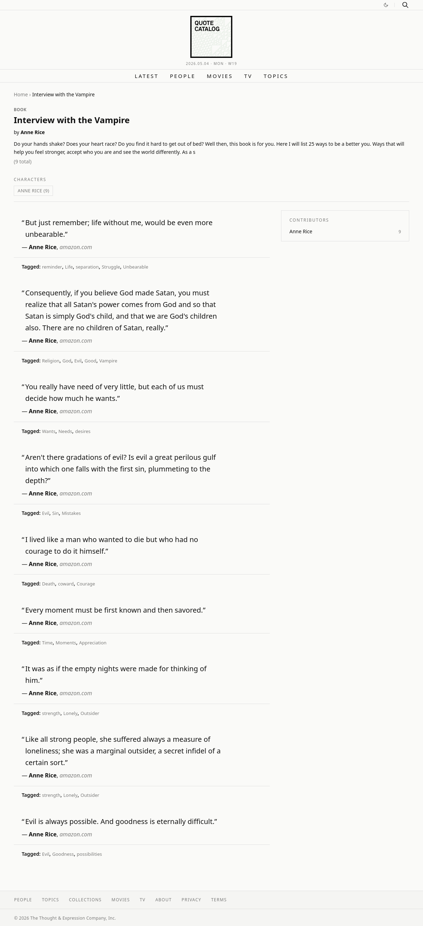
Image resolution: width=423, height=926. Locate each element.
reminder (52, 267)
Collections (85, 900)
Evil (78, 360)
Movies (220, 75)
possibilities (89, 854)
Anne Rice (32, 132)
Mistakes (71, 513)
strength (51, 713)
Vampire (108, 360)
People (182, 75)
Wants (48, 431)
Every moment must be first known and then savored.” (115, 610)
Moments (65, 642)
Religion (50, 360)
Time (47, 642)
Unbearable (135, 267)
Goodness (63, 854)
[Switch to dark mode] (386, 5)
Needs (65, 431)
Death (48, 584)
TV (248, 75)
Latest (147, 75)
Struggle (111, 267)
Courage (86, 584)
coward (65, 584)
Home (21, 94)
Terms (219, 900)
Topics (276, 75)
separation (87, 267)
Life (69, 267)
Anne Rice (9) (33, 190)
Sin (55, 513)
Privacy (191, 900)
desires (83, 431)
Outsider (90, 713)
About (163, 900)
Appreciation (93, 642)
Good (90, 360)
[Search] (405, 4)
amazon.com (76, 247)
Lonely (71, 713)
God (66, 360)
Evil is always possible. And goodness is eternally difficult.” (121, 821)
